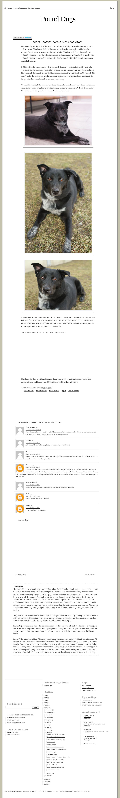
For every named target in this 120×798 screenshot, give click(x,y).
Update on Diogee (51, 752)
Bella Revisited (51, 742)
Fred (27, 505)
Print (38, 387)
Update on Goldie (51, 744)
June (48, 725)
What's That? (87, 717)
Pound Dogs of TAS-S (12, 732)
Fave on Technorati (73, 391)
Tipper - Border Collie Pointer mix (56, 737)
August (48, 720)
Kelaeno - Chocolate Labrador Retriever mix (58, 757)
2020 (45, 695)
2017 (45, 697)
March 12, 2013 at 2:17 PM (33, 454)
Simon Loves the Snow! (90, 738)
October (49, 715)
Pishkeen (28, 465)
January (49, 775)
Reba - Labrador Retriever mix (55, 762)
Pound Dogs (58, 19)
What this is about (86, 685)
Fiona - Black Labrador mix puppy (56, 739)
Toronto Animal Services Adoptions (16, 717)
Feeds (112, 8)
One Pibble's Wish (89, 736)
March (48, 732)
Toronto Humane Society (13, 720)
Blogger (26, 791)
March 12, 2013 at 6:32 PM (33, 496)
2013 (45, 708)
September (49, 717)
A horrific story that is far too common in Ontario (96, 731)
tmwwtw (75, 791)
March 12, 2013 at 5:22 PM (33, 467)
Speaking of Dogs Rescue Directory (16, 722)
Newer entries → (90, 575)
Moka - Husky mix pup (53, 769)
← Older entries (20, 575)
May (48, 727)
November (49, 712)
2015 (45, 703)
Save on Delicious (41, 391)
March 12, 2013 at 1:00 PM (33, 442)
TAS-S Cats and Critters (13, 734)
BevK (27, 494)
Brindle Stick (87, 729)
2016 (45, 700)
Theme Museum (59, 791)
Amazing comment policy (88, 690)
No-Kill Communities (89, 743)
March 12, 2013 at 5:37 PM (33, 485)
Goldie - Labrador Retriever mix (55, 767)
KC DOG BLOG (88, 722)
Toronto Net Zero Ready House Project (92, 705)
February (49, 773)
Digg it (64, 391)
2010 (45, 784)
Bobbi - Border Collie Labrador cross (57, 42)
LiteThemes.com (84, 791)
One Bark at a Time (87, 700)
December (49, 710)
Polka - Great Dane (52, 764)
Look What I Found (52, 754)
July (48, 722)
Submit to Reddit (54, 391)
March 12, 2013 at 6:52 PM (33, 507)
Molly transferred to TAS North (55, 747)
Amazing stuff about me (88, 688)
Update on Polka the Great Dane (55, 759)
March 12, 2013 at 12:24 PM (33, 429)
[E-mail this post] (29, 391)
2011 (45, 781)
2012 (45, 779)
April (48, 730)
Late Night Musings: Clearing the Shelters (94, 724)
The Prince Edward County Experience (92, 702)
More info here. (48, 685)
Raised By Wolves (89, 715)
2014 (45, 705)
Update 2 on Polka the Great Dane (55, 734)
